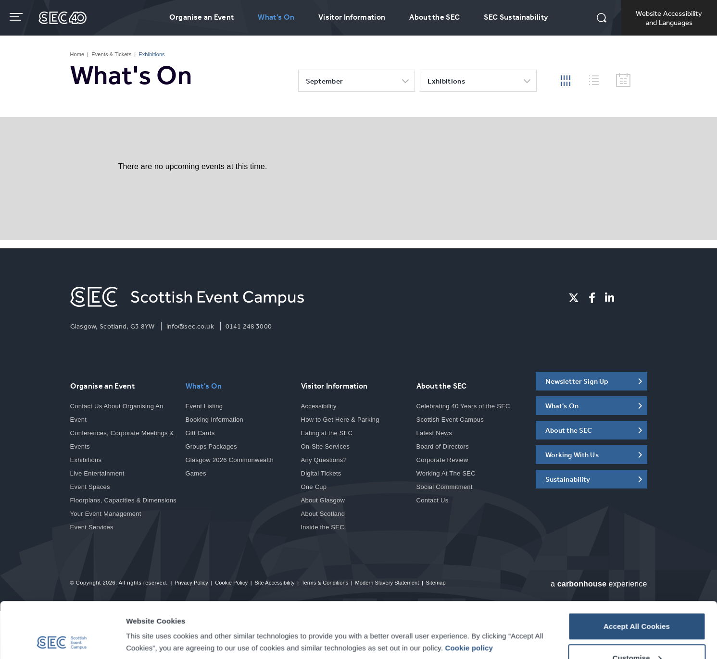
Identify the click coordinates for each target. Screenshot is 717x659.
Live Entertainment (97, 473)
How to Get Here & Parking (340, 419)
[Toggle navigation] (17, 17)
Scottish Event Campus (450, 419)
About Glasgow (323, 500)
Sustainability (568, 479)
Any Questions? (324, 460)
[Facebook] (592, 298)
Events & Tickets (111, 54)
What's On (276, 17)
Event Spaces (90, 486)
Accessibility (319, 406)
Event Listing (204, 406)
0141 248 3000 (249, 326)
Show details (148, 618)
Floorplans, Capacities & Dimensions (123, 500)
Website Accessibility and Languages (669, 18)
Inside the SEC (322, 527)
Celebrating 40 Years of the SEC (463, 406)
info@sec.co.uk (190, 326)
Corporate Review (442, 460)
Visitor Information (351, 17)
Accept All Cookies (637, 570)
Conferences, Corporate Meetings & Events (122, 439)
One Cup (314, 486)
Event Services (91, 527)
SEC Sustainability (516, 17)
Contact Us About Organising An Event (117, 413)
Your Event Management (105, 513)
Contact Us (432, 500)
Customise (637, 602)
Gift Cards (200, 433)
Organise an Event (201, 17)
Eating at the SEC (327, 433)
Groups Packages (211, 446)
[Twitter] (574, 298)
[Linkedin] (609, 298)
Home (77, 54)
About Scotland (323, 513)
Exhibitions (446, 80)
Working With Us (572, 454)
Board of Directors (442, 446)
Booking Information (215, 419)
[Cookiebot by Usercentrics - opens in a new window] (62, 640)
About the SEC (434, 17)
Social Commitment (444, 486)
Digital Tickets (321, 473)
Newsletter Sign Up (577, 381)
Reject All (636, 633)
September (324, 80)
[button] (601, 18)
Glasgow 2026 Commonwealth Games (230, 466)
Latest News (434, 433)
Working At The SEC (446, 473)
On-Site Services (325, 446)
